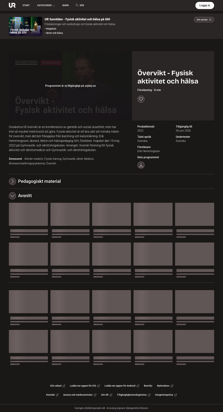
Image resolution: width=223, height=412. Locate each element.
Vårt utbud (57, 385)
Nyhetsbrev (165, 385)
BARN (65, 5)
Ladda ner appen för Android (122, 385)
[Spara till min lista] (141, 99)
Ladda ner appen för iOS (85, 385)
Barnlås (148, 385)
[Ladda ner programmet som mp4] (141, 165)
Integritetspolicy (166, 394)
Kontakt (52, 394)
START (26, 5)
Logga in (204, 5)
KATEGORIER (46, 5)
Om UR (106, 394)
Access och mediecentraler (79, 394)
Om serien (204, 19)
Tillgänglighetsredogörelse (133, 394)
